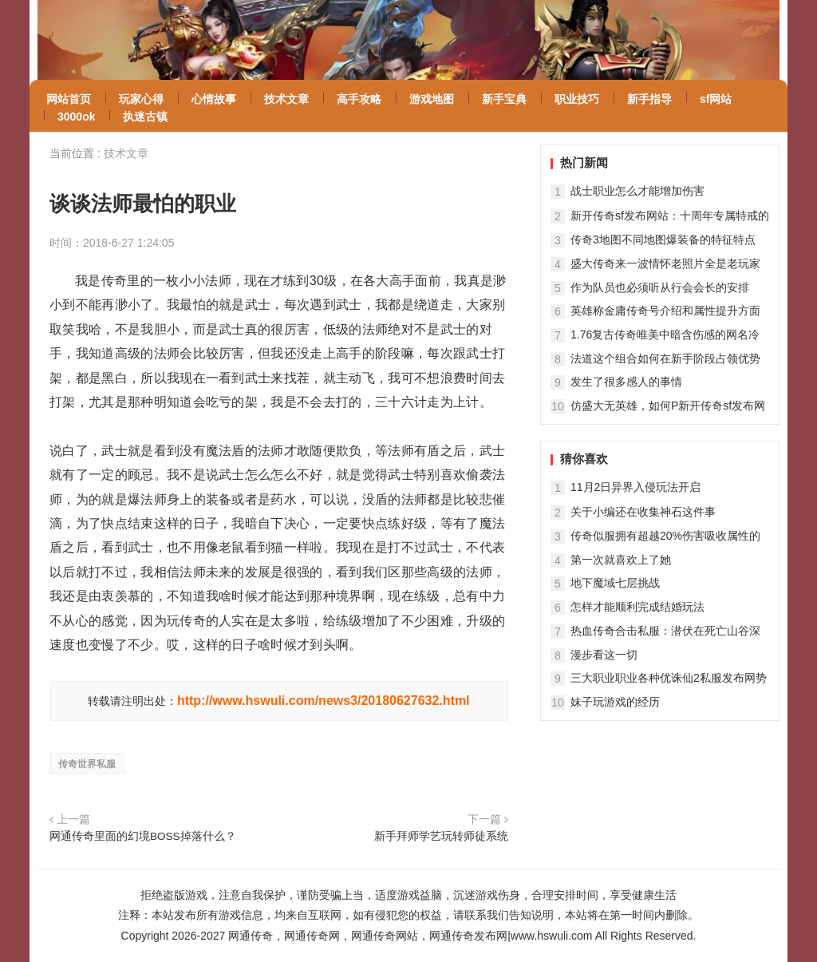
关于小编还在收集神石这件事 (643, 511)
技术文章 (126, 153)
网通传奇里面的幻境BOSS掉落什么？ (142, 836)
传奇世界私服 (87, 764)
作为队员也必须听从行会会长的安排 (659, 287)
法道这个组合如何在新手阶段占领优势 (665, 358)
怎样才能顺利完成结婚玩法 (637, 606)
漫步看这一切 (603, 654)
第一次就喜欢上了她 (620, 559)
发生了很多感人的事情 (626, 381)
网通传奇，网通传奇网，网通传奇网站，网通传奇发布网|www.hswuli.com (410, 935)
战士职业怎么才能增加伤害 (637, 190)
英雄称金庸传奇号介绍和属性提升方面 (665, 310)
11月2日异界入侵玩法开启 (635, 487)
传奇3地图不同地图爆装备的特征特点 (663, 239)
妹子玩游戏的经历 (615, 701)
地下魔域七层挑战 (615, 582)
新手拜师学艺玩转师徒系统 (441, 836)
